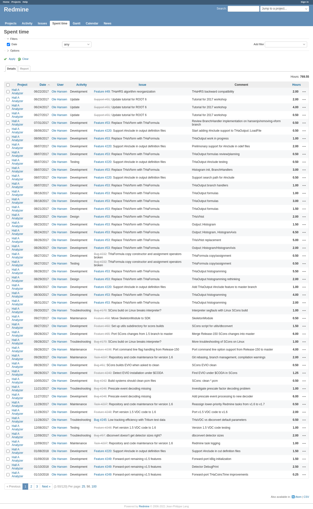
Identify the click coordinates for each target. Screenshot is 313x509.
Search (221, 8)
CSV (306, 496)
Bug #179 (100, 310)
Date (14, 43)
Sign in (305, 1)
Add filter (259, 43)
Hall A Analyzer (17, 91)
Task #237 (100, 357)
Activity (27, 23)
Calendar (92, 23)
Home (6, 1)
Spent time (59, 23)
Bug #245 (100, 420)
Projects (16, 1)
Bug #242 (100, 380)
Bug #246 (100, 388)
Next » (46, 486)
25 (83, 486)
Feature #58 (102, 318)
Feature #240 (102, 373)
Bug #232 (100, 254)
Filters (13, 38)
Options (14, 50)
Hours (296, 84)
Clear (25, 58)
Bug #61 (99, 365)
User (60, 84)
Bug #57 (99, 435)
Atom (298, 496)
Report (24, 68)
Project (22, 84)
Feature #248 (102, 412)
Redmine (144, 506)
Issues (42, 23)
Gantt (76, 23)
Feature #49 (102, 91)
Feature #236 (102, 349)
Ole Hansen (59, 91)
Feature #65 (102, 334)
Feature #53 (102, 123)
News (107, 23)
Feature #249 (102, 459)
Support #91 (102, 99)
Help (25, 1)
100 (94, 486)
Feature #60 (102, 326)
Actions (304, 92)
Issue (142, 84)
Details (11, 68)
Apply (12, 58)
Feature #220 (102, 130)
